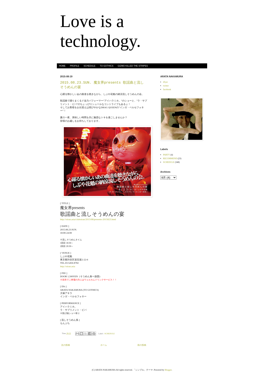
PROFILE (74, 66)
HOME (62, 66)
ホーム (103, 345)
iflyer (165, 82)
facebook (167, 89)
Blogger (168, 370)
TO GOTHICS (106, 66)
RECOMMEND (170, 158)
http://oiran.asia (67, 266)
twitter (166, 85)
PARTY (166, 155)
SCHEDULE (89, 66)
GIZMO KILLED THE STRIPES (133, 66)
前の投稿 (141, 345)
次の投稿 (65, 345)
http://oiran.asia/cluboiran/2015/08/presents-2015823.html (88, 219)
